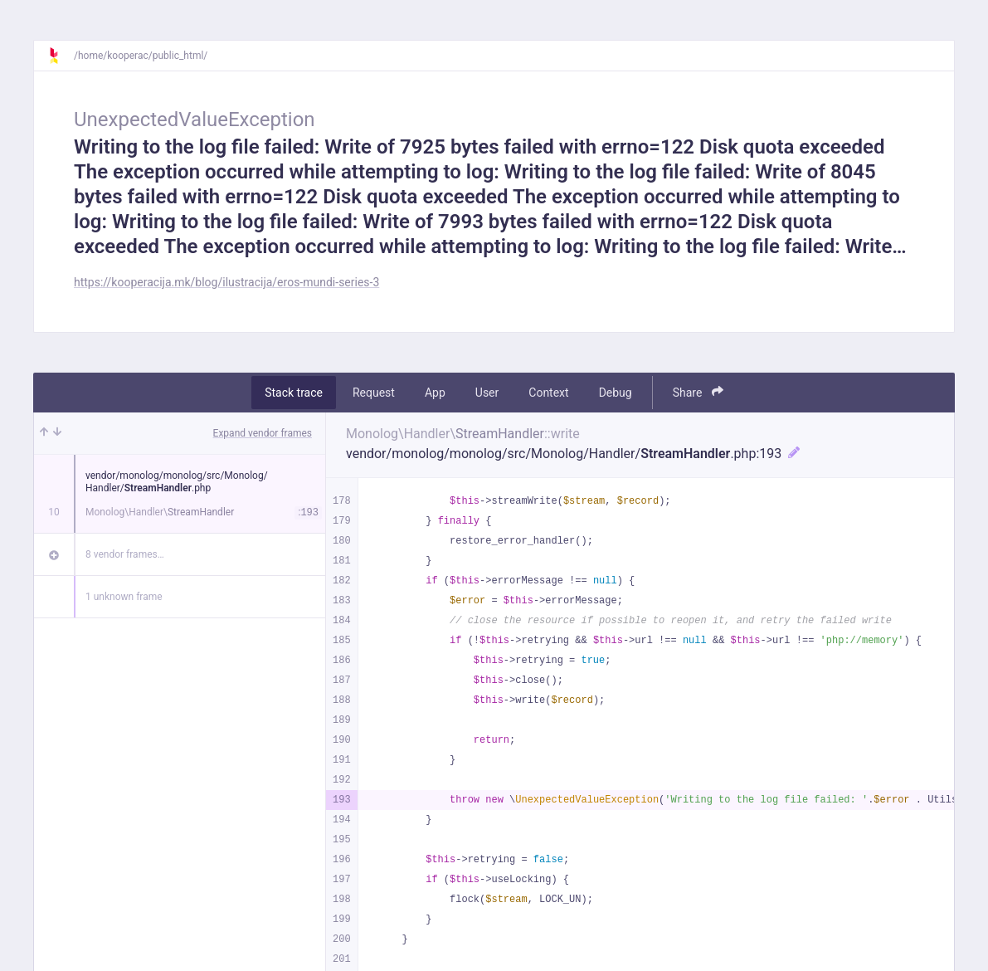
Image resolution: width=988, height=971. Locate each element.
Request (374, 392)
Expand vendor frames (262, 433)
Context (548, 392)
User (487, 392)
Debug (615, 392)
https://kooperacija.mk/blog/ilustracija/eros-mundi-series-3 (226, 282)
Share (698, 392)
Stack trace (294, 392)
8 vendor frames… (124, 554)
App (435, 392)
